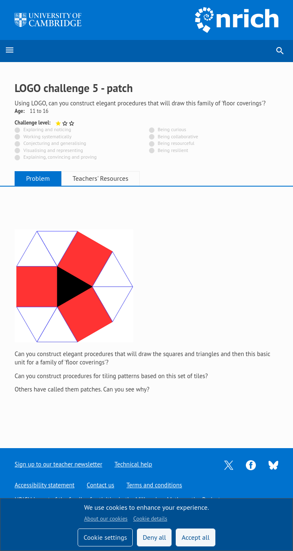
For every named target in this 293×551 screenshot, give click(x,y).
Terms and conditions (154, 485)
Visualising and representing (53, 150)
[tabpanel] (146, 311)
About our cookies (105, 518)
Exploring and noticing (47, 129)
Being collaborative (178, 136)
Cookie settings (105, 537)
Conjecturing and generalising (54, 143)
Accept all (196, 537)
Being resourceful (176, 143)
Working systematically (47, 136)
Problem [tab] (38, 178)
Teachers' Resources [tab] (102, 178)
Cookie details (150, 518)
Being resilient (173, 150)
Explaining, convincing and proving (60, 157)
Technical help (133, 464)
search (280, 51)
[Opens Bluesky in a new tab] (273, 465)
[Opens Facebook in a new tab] (251, 464)
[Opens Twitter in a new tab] (229, 464)
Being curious (172, 129)
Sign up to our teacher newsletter (58, 464)
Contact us (100, 485)
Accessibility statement (44, 485)
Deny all (154, 537)
